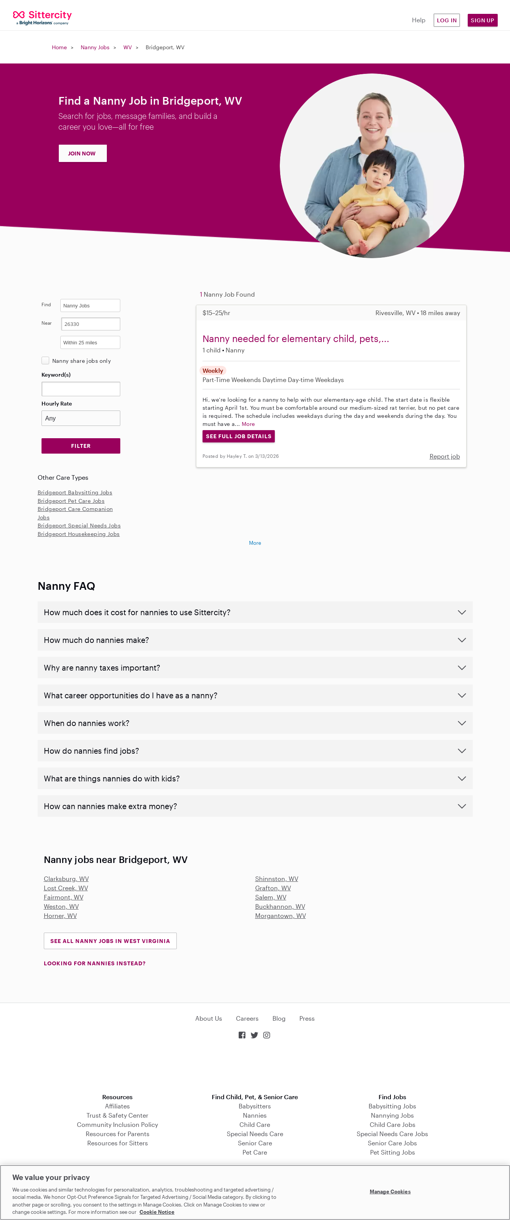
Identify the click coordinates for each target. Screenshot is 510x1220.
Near (47, 322)
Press (307, 1018)
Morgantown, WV (280, 915)
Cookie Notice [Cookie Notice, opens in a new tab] (157, 1212)
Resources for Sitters (117, 1143)
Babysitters (255, 1106)
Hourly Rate (57, 403)
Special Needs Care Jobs (392, 1133)
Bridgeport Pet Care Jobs (71, 500)
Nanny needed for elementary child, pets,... (296, 338)
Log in (447, 20)
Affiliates (117, 1106)
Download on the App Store (255, 1067)
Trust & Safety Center (117, 1115)
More (248, 424)
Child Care (254, 1124)
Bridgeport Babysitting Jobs (75, 492)
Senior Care (255, 1143)
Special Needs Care (255, 1133)
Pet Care (255, 1152)
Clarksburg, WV (66, 878)
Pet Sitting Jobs (392, 1152)
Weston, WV (61, 906)
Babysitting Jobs (392, 1106)
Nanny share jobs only (81, 360)
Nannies (255, 1115)
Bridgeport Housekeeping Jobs (79, 534)
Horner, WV (60, 915)
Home (59, 47)
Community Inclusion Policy (117, 1124)
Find (46, 304)
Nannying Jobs (392, 1115)
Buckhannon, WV (280, 906)
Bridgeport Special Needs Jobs (79, 525)
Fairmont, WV (63, 897)
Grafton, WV (273, 887)
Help (418, 19)
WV (127, 47)
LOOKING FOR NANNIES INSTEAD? (95, 963)
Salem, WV (270, 897)
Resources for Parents (118, 1133)
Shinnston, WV (276, 878)
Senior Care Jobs (392, 1143)
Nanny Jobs (95, 47)
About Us (208, 1018)
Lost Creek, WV (66, 887)
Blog (279, 1018)
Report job (445, 456)
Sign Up (483, 20)
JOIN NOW (82, 153)
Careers (247, 1018)
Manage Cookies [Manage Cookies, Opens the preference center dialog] (390, 1191)
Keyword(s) (56, 374)
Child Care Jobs (392, 1124)
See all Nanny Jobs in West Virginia (110, 941)
